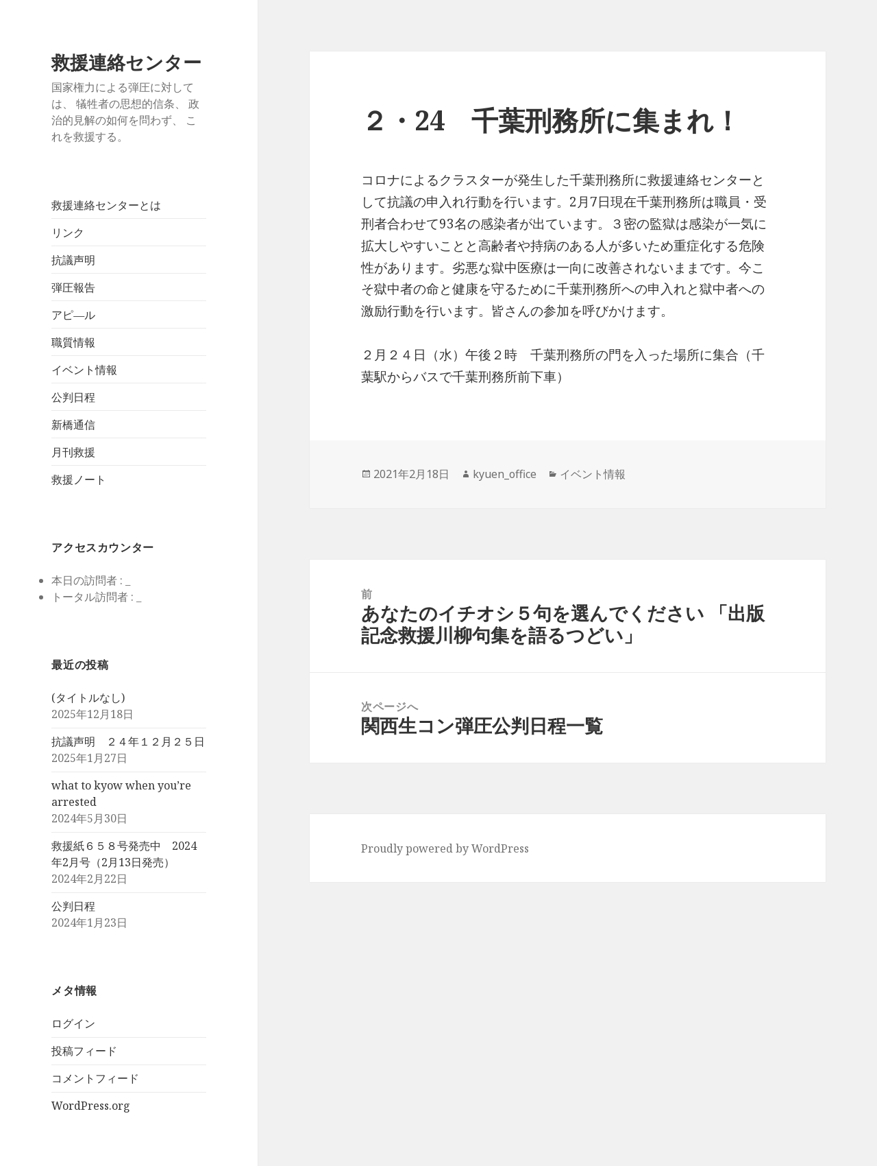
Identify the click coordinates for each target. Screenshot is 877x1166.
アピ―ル (73, 314)
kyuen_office (504, 473)
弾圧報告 (73, 287)
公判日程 (73, 397)
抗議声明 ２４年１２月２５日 (128, 741)
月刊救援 (73, 452)
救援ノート (78, 479)
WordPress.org (90, 1105)
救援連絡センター (126, 62)
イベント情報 (84, 369)
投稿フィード (84, 1050)
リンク (67, 232)
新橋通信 (73, 424)
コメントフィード (95, 1078)
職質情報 (73, 342)
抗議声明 (73, 259)
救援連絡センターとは (106, 205)
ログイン (73, 1023)
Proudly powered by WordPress (445, 848)
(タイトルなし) (88, 697)
